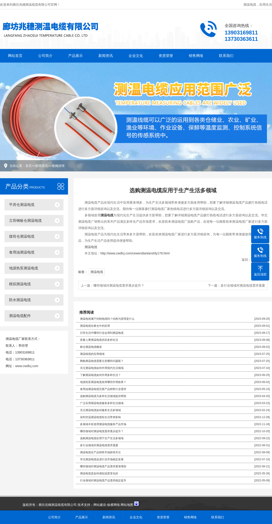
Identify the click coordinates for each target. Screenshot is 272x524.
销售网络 (196, 56)
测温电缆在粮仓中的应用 (95, 325)
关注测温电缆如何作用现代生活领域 (102, 368)
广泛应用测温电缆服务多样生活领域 (102, 403)
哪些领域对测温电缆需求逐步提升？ (118, 285)
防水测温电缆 (20, 300)
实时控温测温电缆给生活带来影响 (100, 417)
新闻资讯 (105, 56)
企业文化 (136, 56)
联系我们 (226, 56)
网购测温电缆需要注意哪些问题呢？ (102, 361)
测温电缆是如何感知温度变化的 (99, 473)
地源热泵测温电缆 (23, 268)
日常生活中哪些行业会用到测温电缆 (102, 332)
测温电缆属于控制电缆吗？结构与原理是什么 (107, 318)
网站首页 (15, 56)
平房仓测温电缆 (21, 205)
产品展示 (75, 56)
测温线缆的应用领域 (92, 354)
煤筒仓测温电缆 (21, 236)
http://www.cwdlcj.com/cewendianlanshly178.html (135, 253)
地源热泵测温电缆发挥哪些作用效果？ (103, 382)
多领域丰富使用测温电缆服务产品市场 (103, 424)
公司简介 (45, 56)
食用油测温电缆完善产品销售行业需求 (103, 389)
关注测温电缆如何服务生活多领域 (100, 410)
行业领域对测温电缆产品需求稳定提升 (103, 480)
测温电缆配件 (20, 316)
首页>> (30, 166)
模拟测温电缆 (20, 284)
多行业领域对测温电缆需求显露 (243, 285)
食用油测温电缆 (21, 252)
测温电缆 (91, 247)
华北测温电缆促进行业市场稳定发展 (102, 459)
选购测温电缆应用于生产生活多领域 (102, 438)
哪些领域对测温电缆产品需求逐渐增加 (103, 466)
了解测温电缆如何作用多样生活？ (100, 375)
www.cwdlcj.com (26, 366)
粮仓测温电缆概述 (91, 347)
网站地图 (127, 505)
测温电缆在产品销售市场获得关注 (100, 452)
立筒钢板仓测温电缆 (25, 220)
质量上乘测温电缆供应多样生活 (99, 339)
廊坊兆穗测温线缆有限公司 (58, 505)
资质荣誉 (166, 56)
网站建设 (99, 505)
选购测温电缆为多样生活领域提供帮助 (103, 396)
